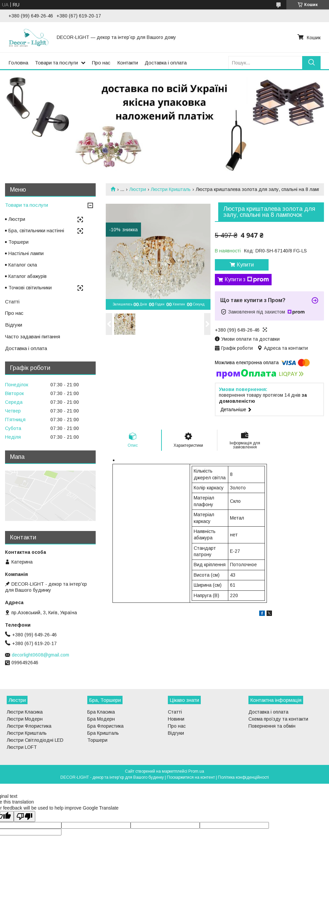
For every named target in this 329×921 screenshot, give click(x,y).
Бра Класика (101, 712)
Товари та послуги (56, 62)
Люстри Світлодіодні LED (35, 740)
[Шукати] (311, 62)
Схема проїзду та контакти (278, 719)
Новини (176, 719)
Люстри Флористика (29, 726)
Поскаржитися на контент (191, 777)
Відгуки (13, 325)
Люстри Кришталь (171, 189)
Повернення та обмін (271, 726)
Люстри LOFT (22, 747)
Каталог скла (22, 265)
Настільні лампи (26, 253)
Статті (12, 301)
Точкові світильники (30, 287)
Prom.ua (196, 771)
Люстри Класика (25, 712)
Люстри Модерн (25, 719)
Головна (18, 62)
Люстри (137, 189)
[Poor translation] (24, 816)
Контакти (127, 62)
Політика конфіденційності (243, 777)
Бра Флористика (105, 726)
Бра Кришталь (103, 733)
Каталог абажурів (27, 276)
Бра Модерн (101, 719)
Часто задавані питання (32, 336)
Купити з (247, 280)
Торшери (18, 242)
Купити (245, 265)
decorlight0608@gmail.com (40, 655)
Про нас (101, 62)
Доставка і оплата (166, 62)
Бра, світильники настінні (36, 230)
